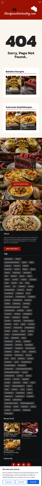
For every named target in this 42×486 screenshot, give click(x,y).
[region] (21, 476)
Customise (8, 482)
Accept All (33, 482)
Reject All (21, 482)
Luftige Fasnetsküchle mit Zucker (28, 125)
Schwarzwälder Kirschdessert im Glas (27, 89)
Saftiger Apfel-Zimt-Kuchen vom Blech (13, 89)
